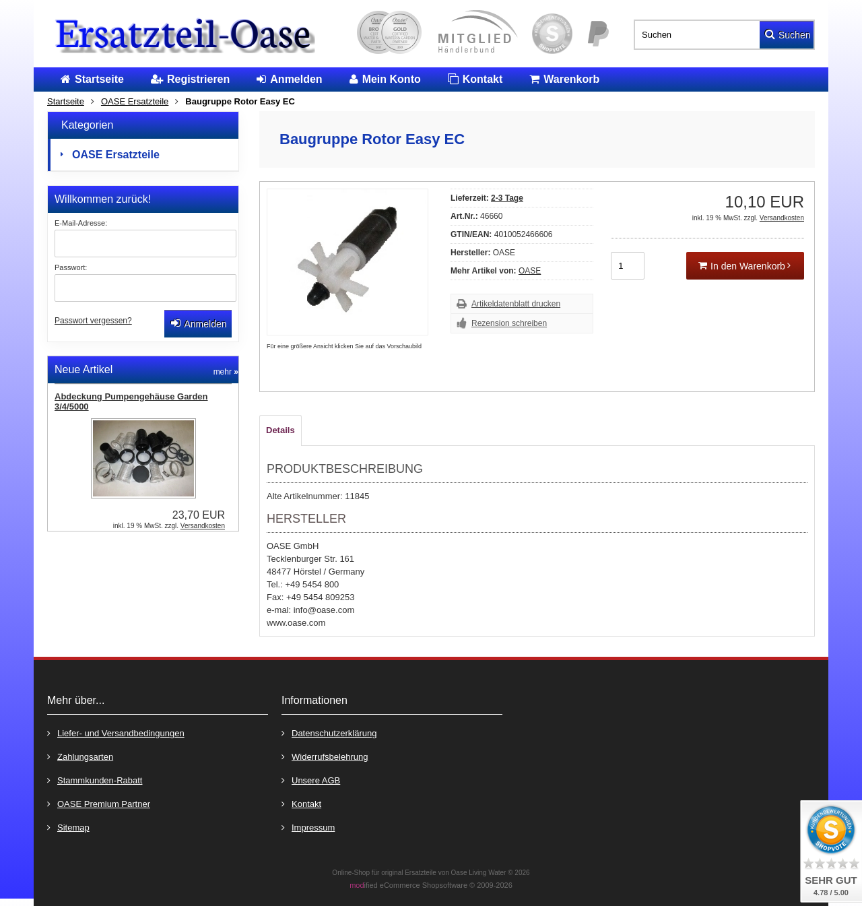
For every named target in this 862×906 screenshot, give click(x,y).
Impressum (308, 827)
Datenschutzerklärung (328, 732)
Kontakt (301, 803)
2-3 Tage (507, 198)
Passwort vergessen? (93, 320)
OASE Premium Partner (98, 803)
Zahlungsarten (80, 756)
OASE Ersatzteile (116, 154)
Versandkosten (782, 218)
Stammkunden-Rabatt (94, 779)
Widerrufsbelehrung (324, 756)
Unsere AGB (310, 779)
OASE (530, 271)
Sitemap (68, 827)
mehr (225, 372)
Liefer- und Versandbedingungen (116, 732)
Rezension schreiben (509, 323)
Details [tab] (280, 430)
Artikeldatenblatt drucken (515, 304)
